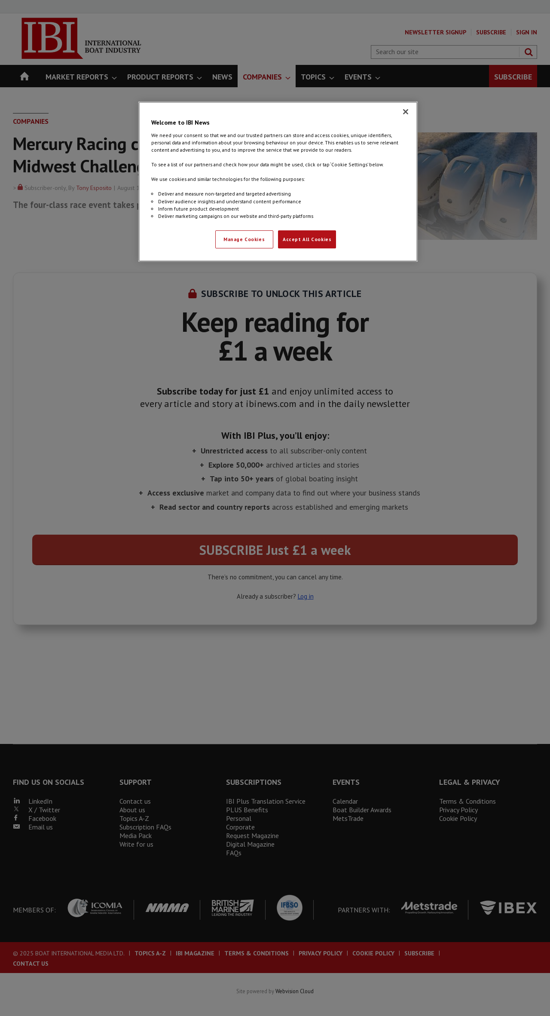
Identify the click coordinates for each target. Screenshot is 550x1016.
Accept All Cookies (307, 239)
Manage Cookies (244, 239)
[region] (278, 181)
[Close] (405, 111)
